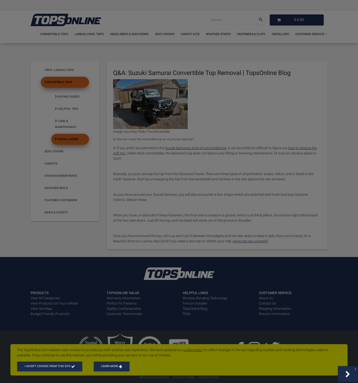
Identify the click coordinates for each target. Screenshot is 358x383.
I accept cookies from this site (50, 366)
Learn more (111, 366)
